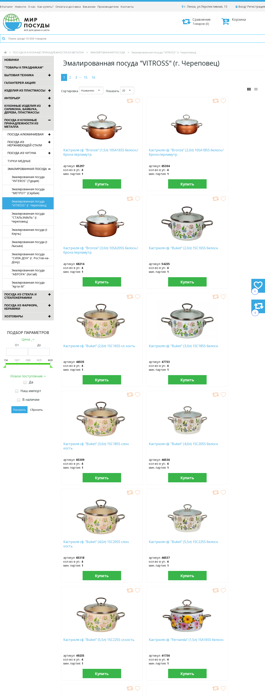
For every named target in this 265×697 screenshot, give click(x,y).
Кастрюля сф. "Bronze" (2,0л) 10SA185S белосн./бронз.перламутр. (133, 154)
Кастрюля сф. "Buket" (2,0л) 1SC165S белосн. (235, 152)
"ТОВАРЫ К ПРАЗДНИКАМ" (23, 67)
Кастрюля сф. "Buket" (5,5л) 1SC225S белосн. (132, 348)
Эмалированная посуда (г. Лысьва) (30, 244)
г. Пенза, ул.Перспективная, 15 (204, 6)
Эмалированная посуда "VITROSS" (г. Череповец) (29, 203)
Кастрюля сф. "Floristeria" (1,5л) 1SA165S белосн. (236, 544)
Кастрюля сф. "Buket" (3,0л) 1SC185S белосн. (131, 250)
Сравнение (197, 21)
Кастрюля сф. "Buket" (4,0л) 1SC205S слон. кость (80, 350)
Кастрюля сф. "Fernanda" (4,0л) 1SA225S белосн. (82, 544)
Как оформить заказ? (222, 639)
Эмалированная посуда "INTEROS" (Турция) (28, 179)
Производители (108, 6)
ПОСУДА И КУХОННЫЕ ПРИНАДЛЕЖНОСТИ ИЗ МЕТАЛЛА (48, 52)
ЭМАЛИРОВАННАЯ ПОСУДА (107, 52)
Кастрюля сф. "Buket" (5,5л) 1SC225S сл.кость (185, 348)
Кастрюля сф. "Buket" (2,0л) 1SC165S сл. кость (82, 250)
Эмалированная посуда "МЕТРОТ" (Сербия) (28, 191)
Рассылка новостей (105, 665)
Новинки (11, 59)
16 (93, 77)
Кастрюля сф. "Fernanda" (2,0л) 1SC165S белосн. (133, 446)
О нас (31, 6)
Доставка (213, 645)
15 (85, 77)
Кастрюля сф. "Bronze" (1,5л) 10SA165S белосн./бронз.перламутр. (82, 154)
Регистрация (256, 6)
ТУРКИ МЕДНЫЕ (19, 161)
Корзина (234, 21)
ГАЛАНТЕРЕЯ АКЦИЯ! (20, 82)
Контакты (127, 6)
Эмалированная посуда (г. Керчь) (30, 232)
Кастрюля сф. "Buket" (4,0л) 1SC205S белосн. (234, 250)
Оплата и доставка (68, 6)
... (80, 76)
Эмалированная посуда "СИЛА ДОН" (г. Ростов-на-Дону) (30, 258)
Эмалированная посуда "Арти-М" (28, 284)
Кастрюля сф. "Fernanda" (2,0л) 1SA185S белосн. (82, 446)
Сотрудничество (160, 656)
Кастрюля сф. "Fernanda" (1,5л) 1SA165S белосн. (235, 348)
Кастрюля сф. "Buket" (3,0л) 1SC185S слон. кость (182, 252)
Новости (20, 6)
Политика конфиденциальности (229, 662)
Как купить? (45, 6)
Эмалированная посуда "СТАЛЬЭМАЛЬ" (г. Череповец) (28, 217)
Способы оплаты (219, 650)
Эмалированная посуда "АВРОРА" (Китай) (28, 272)
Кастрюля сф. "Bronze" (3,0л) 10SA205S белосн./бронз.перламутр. (184, 154)
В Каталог (6, 6)
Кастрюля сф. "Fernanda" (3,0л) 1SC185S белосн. (235, 446)
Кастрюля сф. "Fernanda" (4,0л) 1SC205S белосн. (133, 544)
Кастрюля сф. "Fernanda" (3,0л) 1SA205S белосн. (184, 446)
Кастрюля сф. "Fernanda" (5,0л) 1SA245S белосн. (184, 544)
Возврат (213, 656)
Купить (85, 184)
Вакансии (89, 6)
